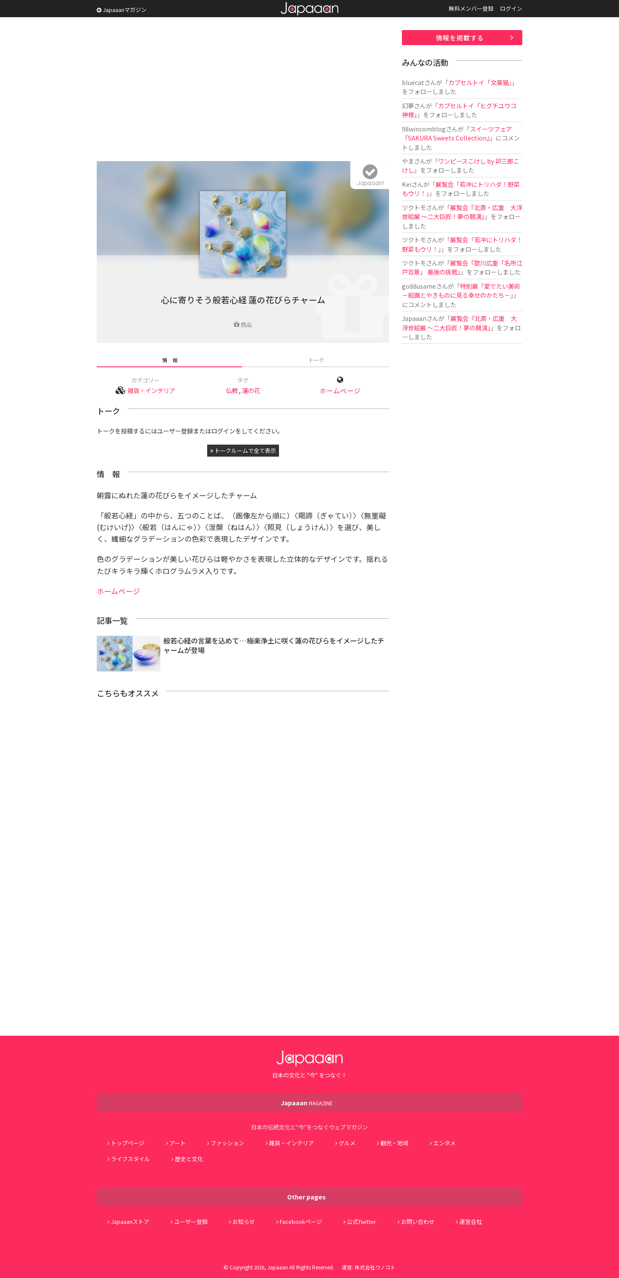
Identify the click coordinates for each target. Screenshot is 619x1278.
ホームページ (340, 391)
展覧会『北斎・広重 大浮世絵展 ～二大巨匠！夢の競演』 (462, 212)
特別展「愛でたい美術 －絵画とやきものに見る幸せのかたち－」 (461, 290)
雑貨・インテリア (151, 390)
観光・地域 (394, 1143)
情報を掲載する (460, 37)
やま (408, 160)
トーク (316, 359)
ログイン (511, 8)
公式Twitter (361, 1221)
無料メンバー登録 (471, 8)
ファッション (227, 1143)
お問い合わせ (418, 1221)
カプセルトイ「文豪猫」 (480, 82)
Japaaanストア (130, 1221)
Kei (406, 184)
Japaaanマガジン (122, 10)
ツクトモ (414, 207)
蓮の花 (251, 390)
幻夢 (408, 105)
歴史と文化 (189, 1159)
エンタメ (444, 1143)
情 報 (170, 359)
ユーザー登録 (191, 1221)
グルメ (347, 1143)
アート (177, 1143)
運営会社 (471, 1221)
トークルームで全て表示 (243, 450)
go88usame (419, 285)
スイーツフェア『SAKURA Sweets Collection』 (457, 133)
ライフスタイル (130, 1159)
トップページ (127, 1143)
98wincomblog (424, 128)
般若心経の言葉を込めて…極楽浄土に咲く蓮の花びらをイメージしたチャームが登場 (273, 645)
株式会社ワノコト (375, 1267)
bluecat (413, 82)
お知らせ (244, 1221)
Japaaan (309, 8)
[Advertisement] (243, 90)
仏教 (232, 390)
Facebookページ (301, 1221)
